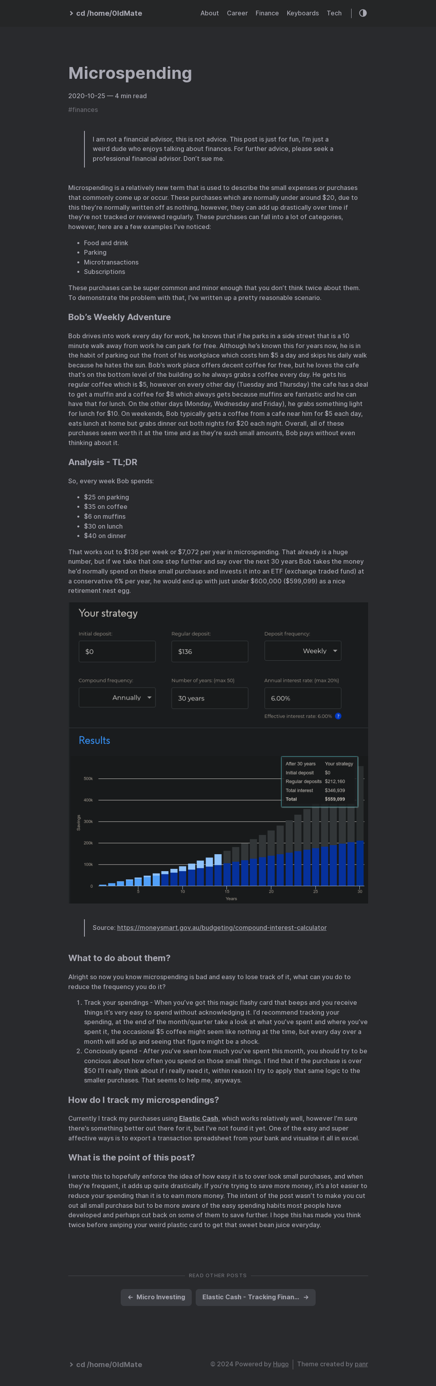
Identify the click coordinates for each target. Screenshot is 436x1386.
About (209, 13)
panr (361, 1364)
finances (85, 110)
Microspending (130, 73)
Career (237, 13)
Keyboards (303, 13)
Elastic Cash (198, 1118)
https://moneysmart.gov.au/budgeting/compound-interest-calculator (222, 927)
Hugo (281, 1364)
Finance (267, 13)
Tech (334, 13)
